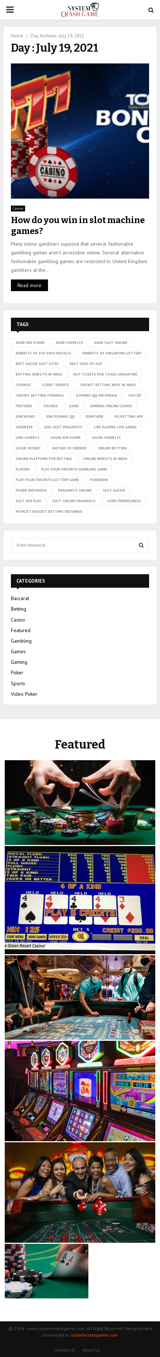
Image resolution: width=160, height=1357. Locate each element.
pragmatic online (75, 490)
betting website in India (39, 374)
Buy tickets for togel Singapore (105, 374)
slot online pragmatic (74, 501)
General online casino (111, 406)
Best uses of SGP (86, 363)
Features (24, 406)
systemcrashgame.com (94, 1335)
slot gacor (114, 490)
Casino (18, 208)
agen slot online (110, 342)
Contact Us (64, 1350)
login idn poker (66, 437)
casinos (23, 384)
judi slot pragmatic (63, 427)
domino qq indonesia (96, 395)
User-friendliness (124, 501)
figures (51, 406)
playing (23, 469)
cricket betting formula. (40, 395)
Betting (18, 609)
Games (18, 651)
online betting (112, 448)
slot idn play (28, 501)
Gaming (19, 662)
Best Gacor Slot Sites (37, 363)
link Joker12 (27, 437)
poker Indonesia (31, 490)
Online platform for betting (44, 458)
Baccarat (20, 598)
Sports (18, 683)
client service (55, 384)
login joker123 (106, 437)
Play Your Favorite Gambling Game (74, 469)
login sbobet (28, 448)
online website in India (105, 458)
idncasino (25, 416)
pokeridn (99, 479)
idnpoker (94, 416)
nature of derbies (69, 448)
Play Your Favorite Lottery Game (47, 479)
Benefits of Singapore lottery (112, 353)
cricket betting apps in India (108, 384)
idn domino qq (60, 416)
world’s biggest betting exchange (49, 511)
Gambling (21, 641)
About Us (91, 1350)
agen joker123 (69, 342)
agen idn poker (30, 342)
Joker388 (24, 427)
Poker (17, 672)
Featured (21, 630)
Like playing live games (115, 427)
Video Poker (24, 694)
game (74, 406)
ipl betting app (129, 416)
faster (134, 395)
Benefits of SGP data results (43, 353)
